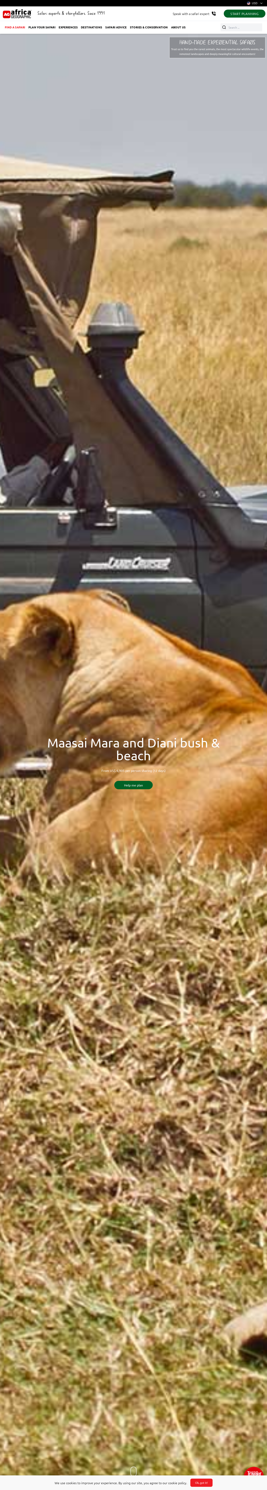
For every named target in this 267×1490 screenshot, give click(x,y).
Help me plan (133, 785)
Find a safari (15, 27)
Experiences (68, 27)
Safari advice (116, 27)
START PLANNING (244, 14)
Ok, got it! (201, 1482)
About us (178, 27)
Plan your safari (42, 27)
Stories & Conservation (149, 27)
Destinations (91, 27)
